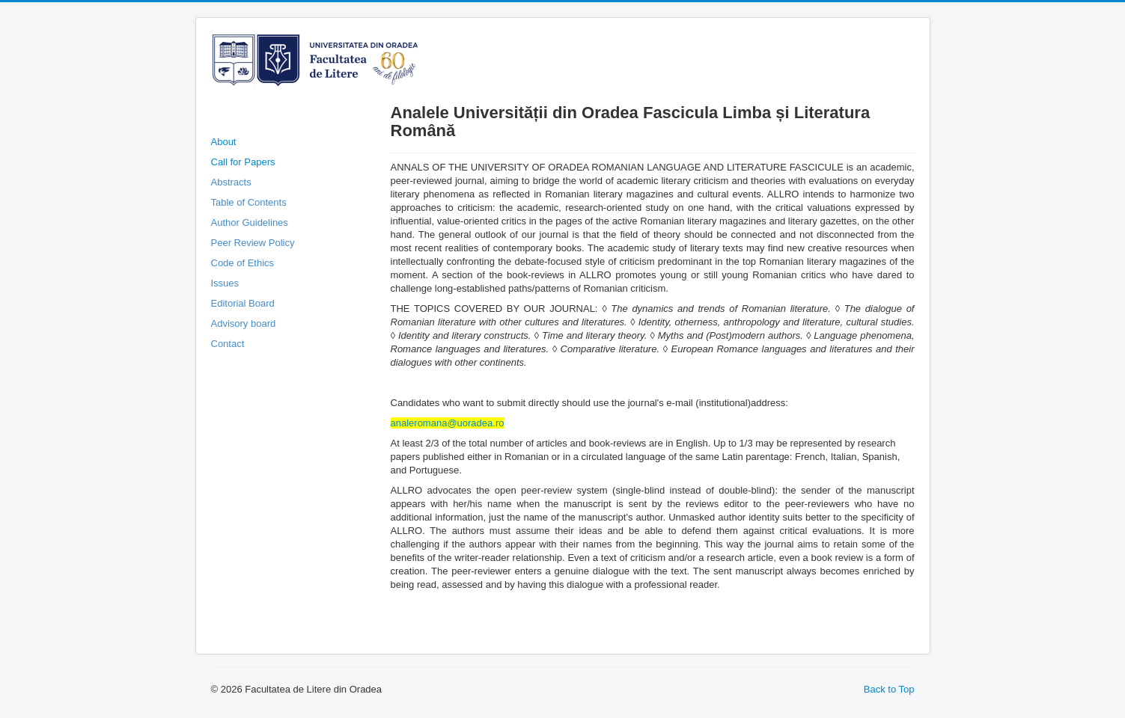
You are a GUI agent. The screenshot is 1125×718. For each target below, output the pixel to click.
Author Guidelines (249, 222)
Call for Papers (243, 162)
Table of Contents (249, 202)
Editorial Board (243, 303)
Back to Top (889, 689)
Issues (225, 283)
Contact (228, 343)
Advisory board (243, 323)
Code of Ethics (243, 263)
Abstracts (231, 182)
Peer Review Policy (253, 242)
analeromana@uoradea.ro (447, 423)
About (224, 141)
